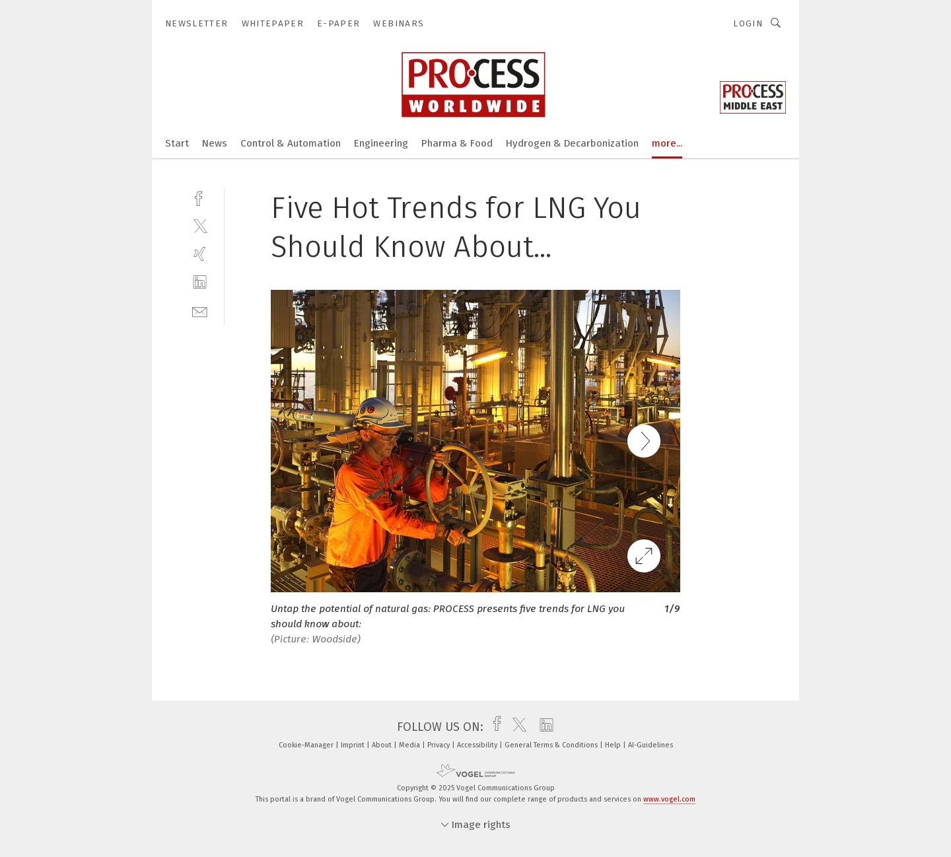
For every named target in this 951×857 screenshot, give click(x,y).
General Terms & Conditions (552, 745)
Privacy (439, 745)
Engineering (381, 143)
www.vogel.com (669, 799)
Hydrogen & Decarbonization (572, 143)
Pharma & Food (457, 143)
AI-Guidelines (650, 745)
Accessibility (478, 745)
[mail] (200, 310)
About (383, 745)
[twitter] (200, 225)
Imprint (354, 745)
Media (410, 745)
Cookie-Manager (307, 745)
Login (748, 23)
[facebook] (200, 197)
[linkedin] (200, 282)
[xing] (200, 254)
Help (614, 745)
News (214, 143)
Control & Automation (290, 143)
